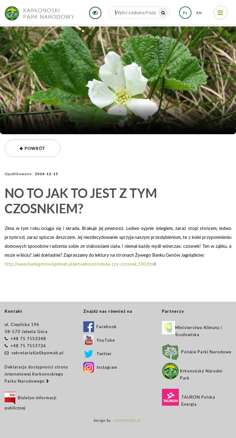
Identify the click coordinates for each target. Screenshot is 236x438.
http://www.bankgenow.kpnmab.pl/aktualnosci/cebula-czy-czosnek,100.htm (80, 264)
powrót (32, 148)
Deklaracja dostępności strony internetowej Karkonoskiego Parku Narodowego (36, 374)
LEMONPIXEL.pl (127, 420)
